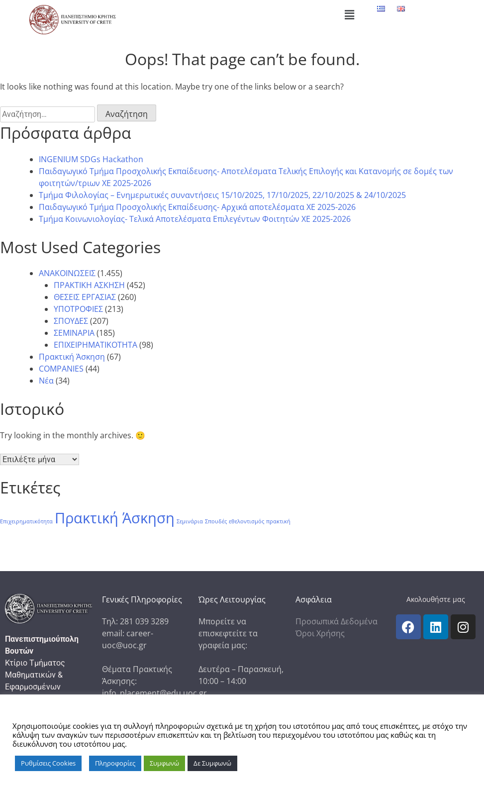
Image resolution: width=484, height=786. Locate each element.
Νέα (46, 380)
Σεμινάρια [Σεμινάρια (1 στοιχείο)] (190, 521)
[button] (349, 14)
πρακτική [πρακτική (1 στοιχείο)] (278, 521)
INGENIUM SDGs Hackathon (91, 159)
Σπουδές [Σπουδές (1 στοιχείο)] (216, 521)
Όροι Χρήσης (320, 633)
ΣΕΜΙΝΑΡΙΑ (74, 332)
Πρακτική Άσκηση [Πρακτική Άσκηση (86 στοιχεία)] (115, 518)
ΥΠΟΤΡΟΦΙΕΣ (78, 308)
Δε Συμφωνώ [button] (212, 763)
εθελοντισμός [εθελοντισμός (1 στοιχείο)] (246, 521)
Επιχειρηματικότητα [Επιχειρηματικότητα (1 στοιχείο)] (26, 521)
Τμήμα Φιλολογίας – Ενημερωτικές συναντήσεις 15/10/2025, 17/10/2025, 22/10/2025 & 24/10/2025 (222, 195)
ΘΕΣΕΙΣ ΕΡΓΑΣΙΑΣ (85, 297)
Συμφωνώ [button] (164, 763)
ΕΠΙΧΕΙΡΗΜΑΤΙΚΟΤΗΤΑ (95, 344)
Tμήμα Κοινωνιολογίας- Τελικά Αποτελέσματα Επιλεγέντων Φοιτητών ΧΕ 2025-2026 (195, 218)
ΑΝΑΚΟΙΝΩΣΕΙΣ (67, 273)
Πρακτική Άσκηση (72, 356)
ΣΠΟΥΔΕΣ (71, 320)
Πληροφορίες (115, 763)
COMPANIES (61, 368)
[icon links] (408, 626)
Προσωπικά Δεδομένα (336, 621)
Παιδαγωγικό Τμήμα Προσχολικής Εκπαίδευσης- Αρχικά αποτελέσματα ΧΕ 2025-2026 (197, 206)
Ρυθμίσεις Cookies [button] (48, 763)
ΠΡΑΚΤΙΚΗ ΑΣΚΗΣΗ (89, 285)
